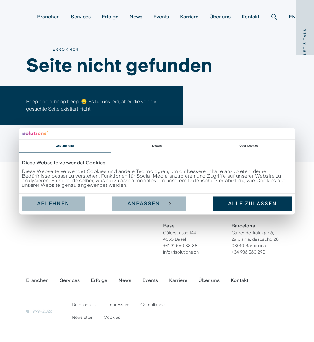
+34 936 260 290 (248, 252)
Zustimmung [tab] (65, 146)
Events (161, 17)
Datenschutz (84, 304)
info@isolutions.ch (181, 252)
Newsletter (82, 317)
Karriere (189, 17)
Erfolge (110, 17)
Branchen (48, 17)
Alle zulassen (252, 204)
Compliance (152, 304)
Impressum (118, 304)
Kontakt (250, 17)
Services (81, 17)
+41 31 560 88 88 (180, 245)
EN (292, 17)
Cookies (112, 317)
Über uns (220, 17)
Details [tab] (157, 146)
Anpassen (149, 204)
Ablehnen (53, 204)
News (135, 17)
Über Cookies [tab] (248, 146)
